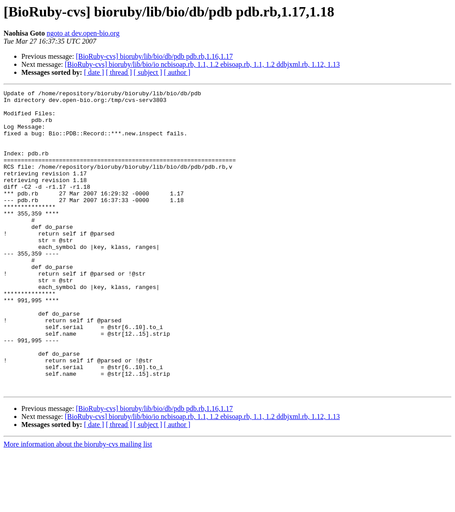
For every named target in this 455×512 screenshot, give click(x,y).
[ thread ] (119, 72)
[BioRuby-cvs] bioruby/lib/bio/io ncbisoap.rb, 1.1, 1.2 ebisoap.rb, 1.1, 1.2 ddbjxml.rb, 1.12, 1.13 (202, 64)
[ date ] (94, 72)
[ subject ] (148, 72)
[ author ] (177, 72)
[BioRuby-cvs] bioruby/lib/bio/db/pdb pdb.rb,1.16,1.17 (154, 56)
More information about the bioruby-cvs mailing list (78, 504)
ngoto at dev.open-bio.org (83, 33)
